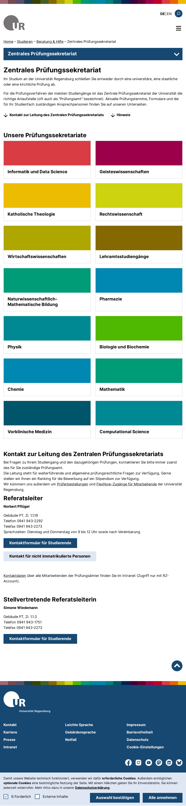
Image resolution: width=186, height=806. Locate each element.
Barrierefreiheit (140, 732)
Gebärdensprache (80, 732)
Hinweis (123, 115)
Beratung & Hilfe (49, 41)
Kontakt (10, 725)
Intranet (10, 747)
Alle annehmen (163, 797)
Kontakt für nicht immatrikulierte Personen (52, 556)
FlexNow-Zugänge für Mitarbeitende (126, 484)
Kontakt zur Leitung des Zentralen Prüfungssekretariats (57, 115)
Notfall (71, 740)
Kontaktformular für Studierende (43, 542)
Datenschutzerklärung (92, 788)
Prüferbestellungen (72, 484)
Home (8, 41)
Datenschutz (138, 740)
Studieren (25, 41)
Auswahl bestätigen (115, 797)
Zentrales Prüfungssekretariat (91, 41)
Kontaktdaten (15, 576)
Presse (9, 740)
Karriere (10, 732)
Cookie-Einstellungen (145, 747)
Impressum (136, 725)
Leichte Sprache (79, 725)
